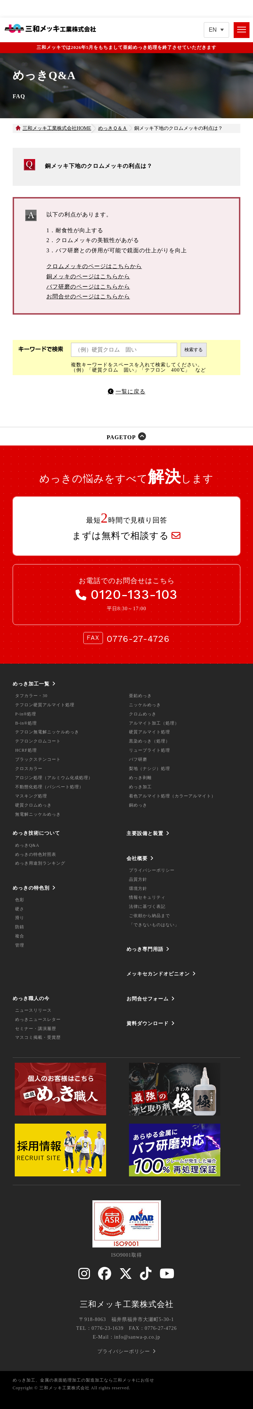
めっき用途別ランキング (40, 863)
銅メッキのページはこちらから (88, 276)
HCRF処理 (26, 750)
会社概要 (137, 858)
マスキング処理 (31, 796)
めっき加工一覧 (31, 684)
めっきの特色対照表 (35, 854)
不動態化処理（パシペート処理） (49, 786)
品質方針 (138, 879)
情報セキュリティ (147, 897)
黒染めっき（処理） (149, 741)
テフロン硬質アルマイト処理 (44, 704)
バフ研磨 (138, 759)
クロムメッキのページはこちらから (94, 266)
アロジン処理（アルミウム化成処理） (54, 777)
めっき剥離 (140, 777)
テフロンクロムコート (38, 741)
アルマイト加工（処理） (154, 723)
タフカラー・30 (31, 695)
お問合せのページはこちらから (88, 296)
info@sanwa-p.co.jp (137, 1337)
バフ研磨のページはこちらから (88, 287)
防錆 (19, 926)
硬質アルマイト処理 (149, 731)
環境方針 (138, 888)
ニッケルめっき (145, 704)
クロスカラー (29, 768)
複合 (19, 936)
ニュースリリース (33, 1010)
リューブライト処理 (149, 750)
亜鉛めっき (140, 695)
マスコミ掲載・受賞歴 (38, 1037)
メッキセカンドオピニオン (158, 974)
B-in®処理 (26, 723)
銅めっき (138, 805)
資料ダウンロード (147, 1023)
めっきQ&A (27, 845)
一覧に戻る (130, 391)
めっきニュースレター (38, 1019)
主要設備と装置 (144, 833)
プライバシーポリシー (152, 870)
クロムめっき (142, 714)
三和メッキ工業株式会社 (127, 1304)
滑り (19, 917)
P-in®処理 (25, 714)
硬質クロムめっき (33, 805)
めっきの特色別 (31, 888)
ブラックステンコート (38, 759)
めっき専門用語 (144, 949)
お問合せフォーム (147, 999)
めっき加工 (140, 786)
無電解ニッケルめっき (38, 814)
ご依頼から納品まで (149, 915)
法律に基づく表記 (147, 906)
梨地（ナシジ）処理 (149, 768)
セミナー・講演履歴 (35, 1028)
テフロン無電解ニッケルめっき (47, 731)
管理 (19, 945)
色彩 (19, 899)
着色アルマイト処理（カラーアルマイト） (172, 796)
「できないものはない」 (154, 924)
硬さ (19, 908)
